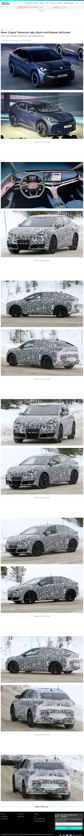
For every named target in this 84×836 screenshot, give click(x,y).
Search (82, 3)
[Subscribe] (68, 824)
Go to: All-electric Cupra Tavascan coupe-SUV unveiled (16, 40)
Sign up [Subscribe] (69, 828)
